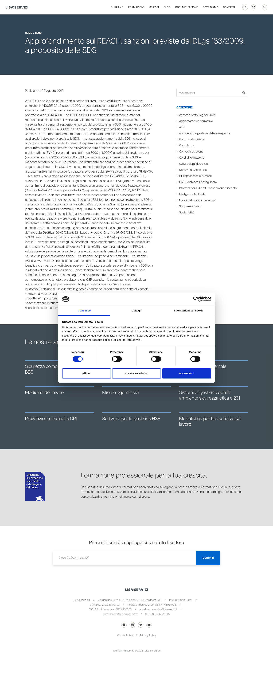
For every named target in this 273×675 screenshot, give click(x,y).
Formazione (136, 7)
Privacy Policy (148, 635)
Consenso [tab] (84, 310)
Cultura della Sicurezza (193, 163)
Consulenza (186, 145)
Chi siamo (117, 7)
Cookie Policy (125, 635)
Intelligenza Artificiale (192, 194)
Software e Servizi (190, 206)
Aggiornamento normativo (196, 121)
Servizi (154, 7)
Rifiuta (86, 373)
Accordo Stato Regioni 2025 (197, 115)
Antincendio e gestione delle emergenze (204, 133)
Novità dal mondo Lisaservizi (197, 200)
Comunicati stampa (191, 139)
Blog (167, 7)
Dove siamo (210, 7)
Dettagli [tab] (136, 310)
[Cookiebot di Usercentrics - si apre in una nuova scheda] (196, 299)
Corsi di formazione (191, 157)
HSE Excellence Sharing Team (198, 182)
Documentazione (186, 7)
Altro (182, 127)
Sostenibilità (186, 212)
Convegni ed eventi (191, 151)
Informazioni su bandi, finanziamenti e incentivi (208, 188)
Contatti (229, 7)
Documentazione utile (193, 169)
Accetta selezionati (136, 373)
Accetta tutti (186, 373)
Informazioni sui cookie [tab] (189, 310)
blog (38, 33)
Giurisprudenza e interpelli (195, 176)
